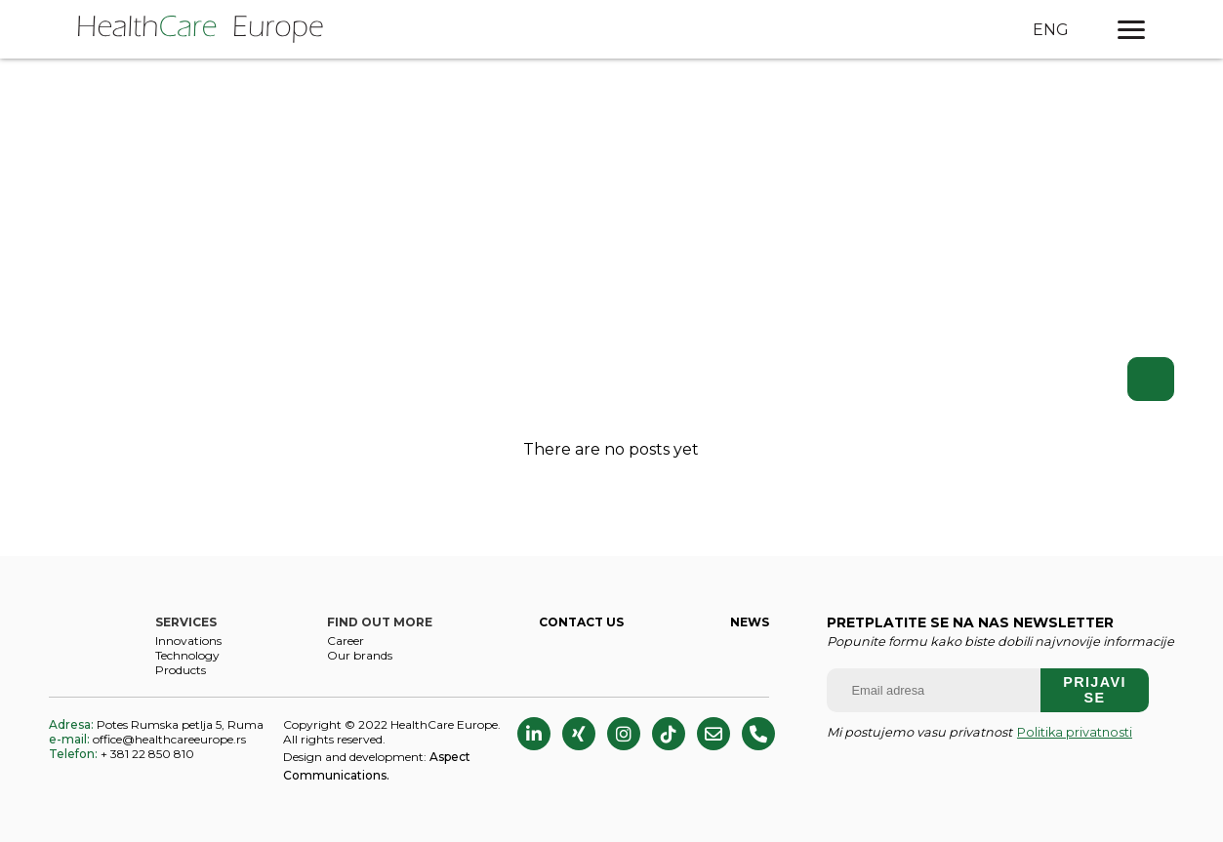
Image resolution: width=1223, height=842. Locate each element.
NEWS (749, 622)
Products (180, 669)
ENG (1051, 29)
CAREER (345, 640)
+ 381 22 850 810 (121, 753)
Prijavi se (1094, 689)
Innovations (188, 640)
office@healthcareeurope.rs (147, 739)
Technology (187, 655)
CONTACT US (581, 622)
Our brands (359, 655)
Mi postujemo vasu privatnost (979, 732)
